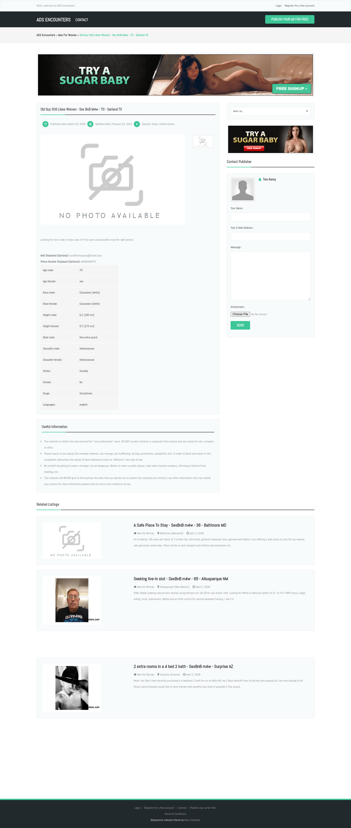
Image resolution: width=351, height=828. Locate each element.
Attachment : (238, 307)
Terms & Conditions (175, 814)
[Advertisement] (175, 753)
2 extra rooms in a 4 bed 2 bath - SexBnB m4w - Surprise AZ (183, 666)
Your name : (237, 208)
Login (279, 6)
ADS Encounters (53, 20)
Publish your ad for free (289, 19)
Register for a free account (299, 6)
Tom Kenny (269, 179)
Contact (81, 20)
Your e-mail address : (242, 228)
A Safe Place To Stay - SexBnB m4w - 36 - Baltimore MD (180, 525)
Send (240, 325)
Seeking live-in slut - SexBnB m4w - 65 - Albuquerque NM (181, 578)
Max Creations (192, 820)
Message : (236, 247)
